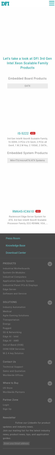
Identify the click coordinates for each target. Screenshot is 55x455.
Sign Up (7, 409)
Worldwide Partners (14, 392)
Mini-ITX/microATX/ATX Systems (27, 160)
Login (6, 405)
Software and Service (15, 293)
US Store (7, 388)
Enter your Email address (16, 443)
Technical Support (13, 366)
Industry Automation (14, 307)
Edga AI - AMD (11, 340)
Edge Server (9, 289)
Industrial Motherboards (16, 268)
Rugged (7, 328)
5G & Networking (12, 332)
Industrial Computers (14, 277)
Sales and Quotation (14, 371)
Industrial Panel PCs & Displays (20, 285)
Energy (6, 324)
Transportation (11, 319)
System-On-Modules (14, 272)
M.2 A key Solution (13, 353)
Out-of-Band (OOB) (13, 345)
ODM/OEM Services (14, 349)
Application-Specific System (18, 281)
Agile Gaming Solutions (16, 315)
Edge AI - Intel (10, 336)
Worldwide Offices (13, 375)
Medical (7, 311)
